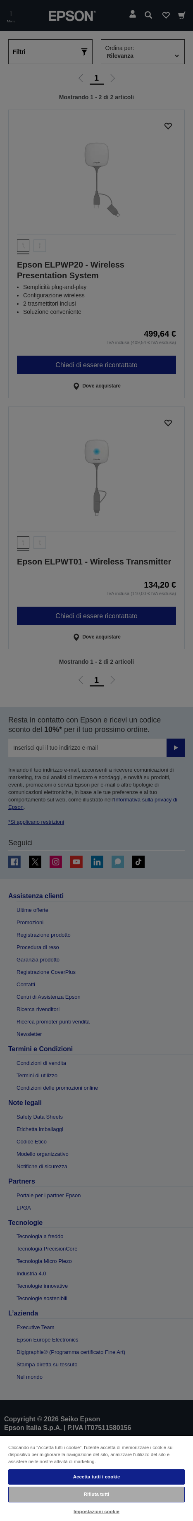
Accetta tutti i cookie (96, 1476)
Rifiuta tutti (97, 1494)
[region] (96, 1478)
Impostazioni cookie (96, 1511)
